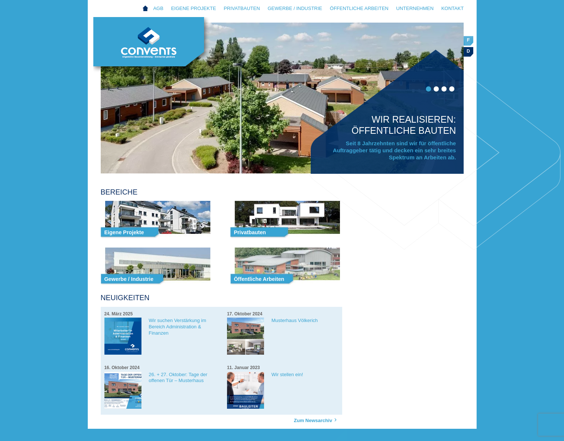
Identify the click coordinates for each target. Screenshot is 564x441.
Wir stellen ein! (287, 374)
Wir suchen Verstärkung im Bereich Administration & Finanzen (177, 327)
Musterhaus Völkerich (294, 320)
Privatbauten (242, 8)
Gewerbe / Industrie (295, 8)
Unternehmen (415, 8)
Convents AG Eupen (156, 46)
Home (146, 8)
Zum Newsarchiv (316, 420)
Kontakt (452, 8)
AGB (158, 8)
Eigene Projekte (193, 8)
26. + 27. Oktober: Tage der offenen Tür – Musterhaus (178, 378)
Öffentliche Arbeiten (359, 8)
